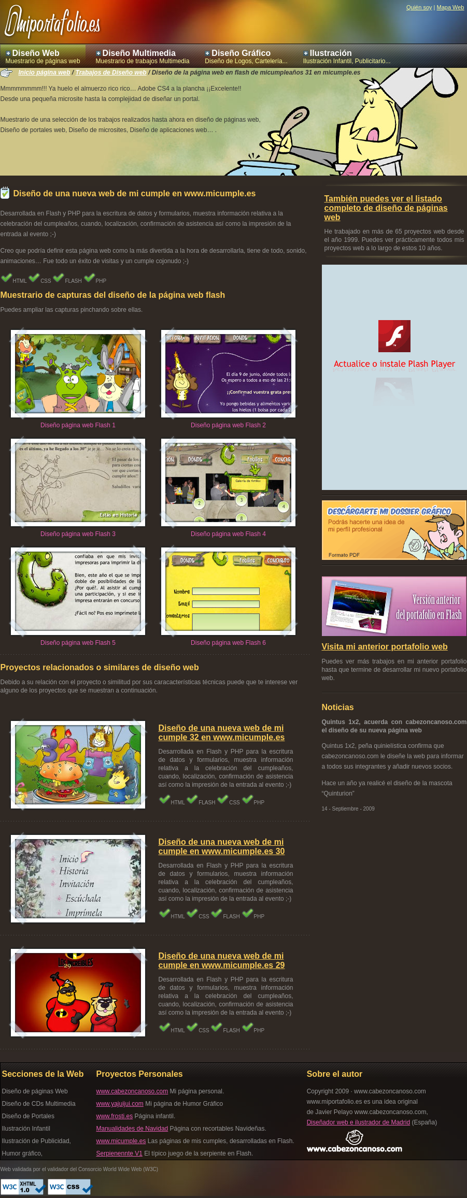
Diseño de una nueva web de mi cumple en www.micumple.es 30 (222, 847)
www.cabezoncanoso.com (132, 1091)
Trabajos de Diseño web (111, 72)
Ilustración (331, 53)
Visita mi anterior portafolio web (385, 646)
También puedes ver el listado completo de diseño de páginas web (386, 208)
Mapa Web (450, 7)
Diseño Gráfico (241, 53)
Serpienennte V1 (119, 1153)
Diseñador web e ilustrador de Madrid (358, 1122)
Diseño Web (36, 53)
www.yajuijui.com (120, 1103)
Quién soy (419, 7)
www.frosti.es (114, 1116)
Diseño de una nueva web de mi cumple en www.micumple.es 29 (222, 960)
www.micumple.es (121, 1141)
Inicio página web (44, 72)
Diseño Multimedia (139, 53)
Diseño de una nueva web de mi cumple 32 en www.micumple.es (222, 733)
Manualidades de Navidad (132, 1128)
